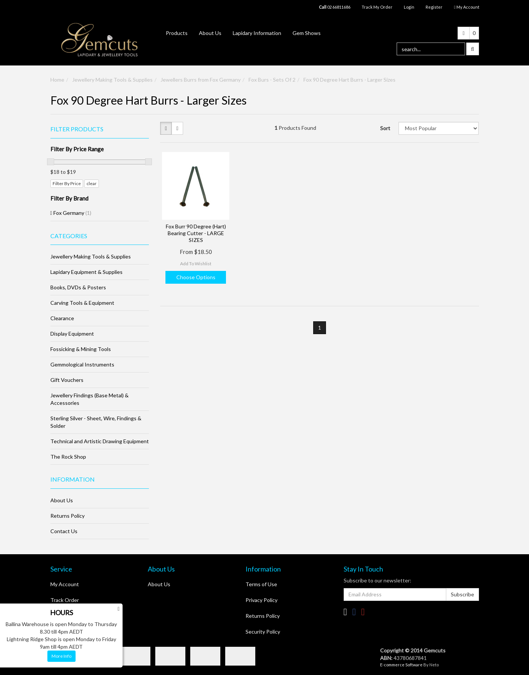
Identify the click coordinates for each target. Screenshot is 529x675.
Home (57, 79)
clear (91, 183)
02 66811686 (334, 7)
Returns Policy (67, 515)
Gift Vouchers (66, 380)
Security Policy (263, 631)
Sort (385, 128)
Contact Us (63, 531)
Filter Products (76, 129)
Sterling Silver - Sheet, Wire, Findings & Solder (95, 422)
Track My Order (377, 7)
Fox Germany (72, 213)
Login (409, 7)
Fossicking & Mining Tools (80, 349)
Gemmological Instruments (82, 364)
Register (434, 7)
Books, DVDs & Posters (78, 287)
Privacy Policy (261, 600)
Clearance (62, 318)
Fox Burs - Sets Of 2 (272, 79)
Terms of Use (261, 584)
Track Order (64, 600)
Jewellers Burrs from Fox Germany (201, 79)
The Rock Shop (68, 456)
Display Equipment (72, 333)
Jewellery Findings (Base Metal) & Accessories (89, 399)
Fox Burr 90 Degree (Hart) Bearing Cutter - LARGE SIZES (196, 233)
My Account (64, 584)
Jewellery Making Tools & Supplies (112, 79)
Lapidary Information (257, 33)
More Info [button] (61, 656)
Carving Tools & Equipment (82, 302)
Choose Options (195, 277)
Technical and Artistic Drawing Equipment (99, 441)
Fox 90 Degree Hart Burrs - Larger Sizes (349, 79)
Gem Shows (307, 33)
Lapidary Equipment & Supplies (86, 272)
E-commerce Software (401, 664)
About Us (210, 33)
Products (177, 33)
